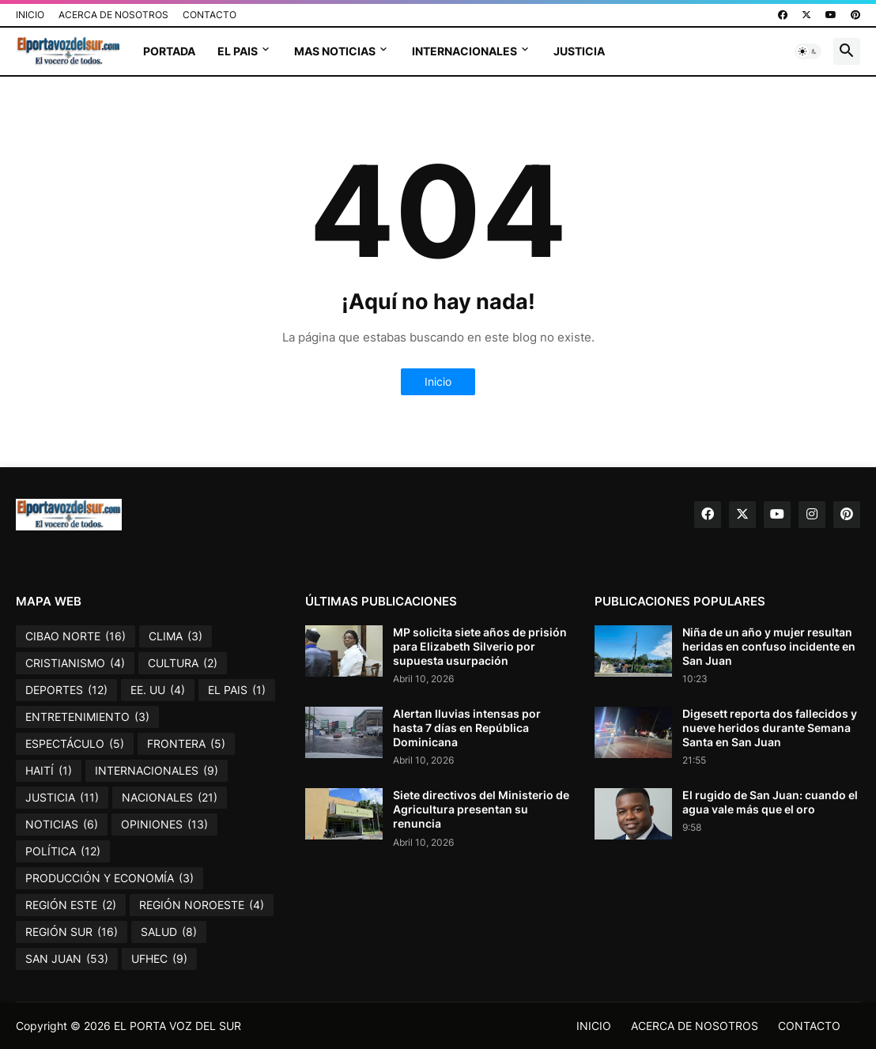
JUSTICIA (579, 51)
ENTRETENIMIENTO (87, 717)
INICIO (30, 15)
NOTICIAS (61, 824)
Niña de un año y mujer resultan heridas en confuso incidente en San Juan (768, 646)
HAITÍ (48, 771)
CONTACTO (209, 15)
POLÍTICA (62, 851)
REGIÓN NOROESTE (201, 905)
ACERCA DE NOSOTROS (113, 15)
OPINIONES (164, 824)
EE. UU (157, 690)
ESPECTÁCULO (74, 744)
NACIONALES (169, 798)
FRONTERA (186, 744)
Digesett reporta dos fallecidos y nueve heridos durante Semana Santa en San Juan (769, 728)
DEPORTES (66, 690)
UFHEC (159, 959)
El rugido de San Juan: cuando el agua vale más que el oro (770, 802)
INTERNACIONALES (464, 51)
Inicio (438, 381)
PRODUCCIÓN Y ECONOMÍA (109, 878)
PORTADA (169, 51)
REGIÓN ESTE (70, 905)
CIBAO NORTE (75, 636)
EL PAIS (237, 51)
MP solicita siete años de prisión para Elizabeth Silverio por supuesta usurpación (480, 646)
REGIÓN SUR (71, 932)
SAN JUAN (66, 959)
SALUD (169, 932)
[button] (808, 51)
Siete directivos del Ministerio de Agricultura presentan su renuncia (481, 809)
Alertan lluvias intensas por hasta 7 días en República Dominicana (467, 728)
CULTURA (182, 663)
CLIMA (175, 636)
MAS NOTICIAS (335, 51)
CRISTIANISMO (75, 663)
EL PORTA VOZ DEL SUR (177, 1025)
